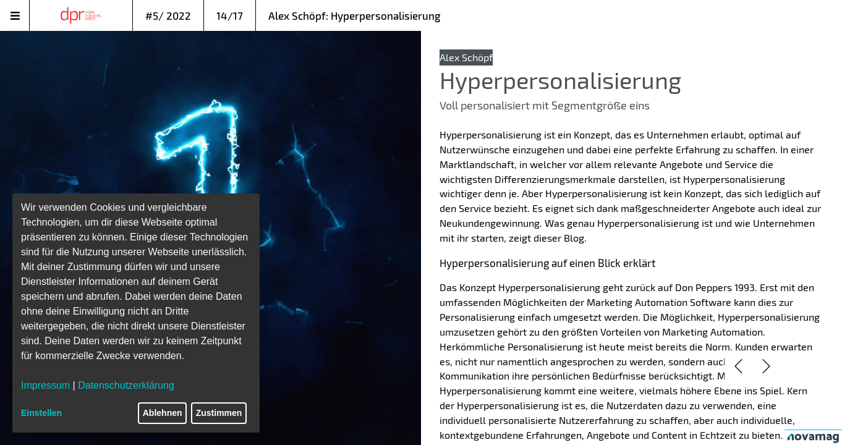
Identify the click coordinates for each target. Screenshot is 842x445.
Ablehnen (162, 413)
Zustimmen (219, 413)
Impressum (45, 385)
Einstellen (41, 413)
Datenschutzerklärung (126, 385)
